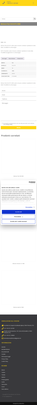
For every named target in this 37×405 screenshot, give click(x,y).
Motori (3, 370)
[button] (33, 3)
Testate (3, 374)
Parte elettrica (4, 389)
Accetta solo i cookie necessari (18, 221)
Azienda (3, 347)
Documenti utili (5, 351)
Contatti (3, 354)
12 (12, 68)
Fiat (12, 62)
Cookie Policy (4, 361)
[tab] (4, 58)
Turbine (3, 372)
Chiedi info (20, 58)
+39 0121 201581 (12, 3)
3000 (13, 70)
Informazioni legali (5, 356)
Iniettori (3, 377)
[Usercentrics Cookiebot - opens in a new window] (28, 182)
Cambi (3, 382)
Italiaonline (21, 403)
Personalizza (29, 207)
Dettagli (4, 58)
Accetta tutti (18, 211)
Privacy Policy (9, 124)
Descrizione (12, 58)
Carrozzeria (4, 384)
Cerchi (2, 386)
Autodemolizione (5, 349)
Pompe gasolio (5, 379)
